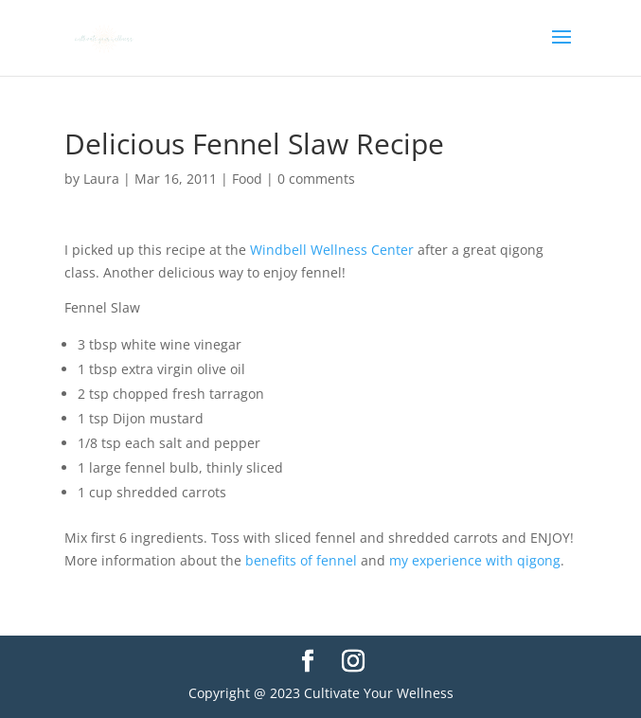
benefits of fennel (301, 560)
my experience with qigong (475, 560)
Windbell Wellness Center (332, 250)
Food (247, 179)
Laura (101, 179)
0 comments (316, 179)
